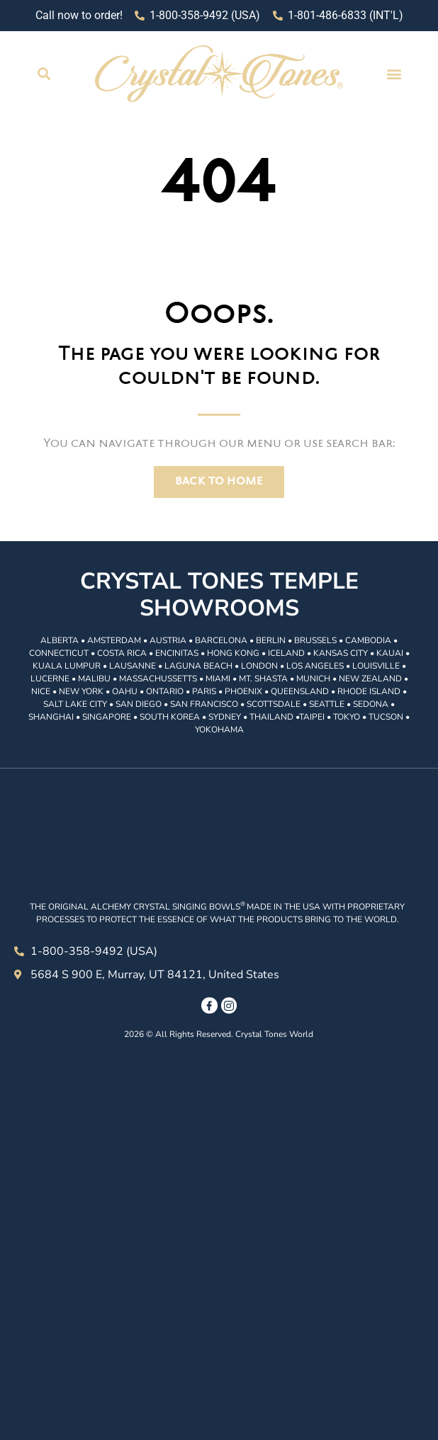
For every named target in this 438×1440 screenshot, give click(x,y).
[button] (43, 73)
